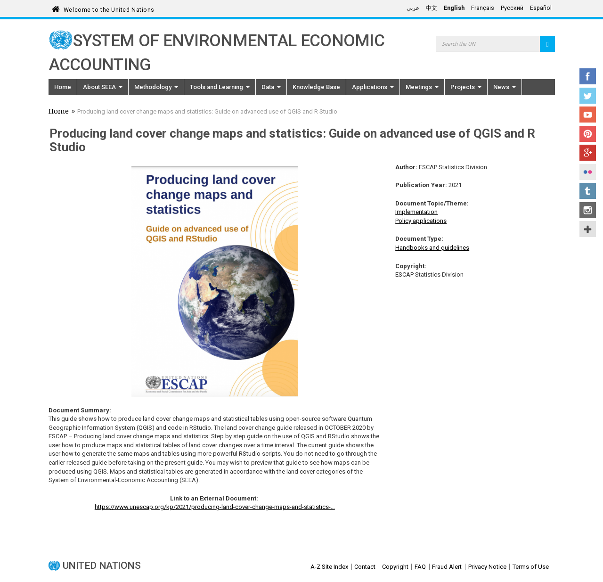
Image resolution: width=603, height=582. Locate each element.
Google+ (587, 153)
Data (271, 86)
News (504, 86)
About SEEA (102, 86)
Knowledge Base (316, 86)
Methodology (156, 86)
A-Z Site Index (329, 567)
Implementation (416, 211)
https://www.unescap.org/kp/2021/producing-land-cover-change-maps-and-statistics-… (215, 506)
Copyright (395, 567)
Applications (373, 86)
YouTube (587, 115)
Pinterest (587, 134)
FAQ (420, 567)
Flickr (587, 172)
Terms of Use (531, 567)
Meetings (422, 86)
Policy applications (421, 220)
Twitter (587, 96)
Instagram (587, 210)
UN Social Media (587, 229)
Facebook (587, 76)
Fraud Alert (447, 567)
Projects (465, 86)
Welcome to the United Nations (109, 8)
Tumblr (587, 191)
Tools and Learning (220, 86)
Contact (364, 567)
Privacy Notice (487, 567)
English (454, 8)
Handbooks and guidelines (432, 247)
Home (62, 86)
